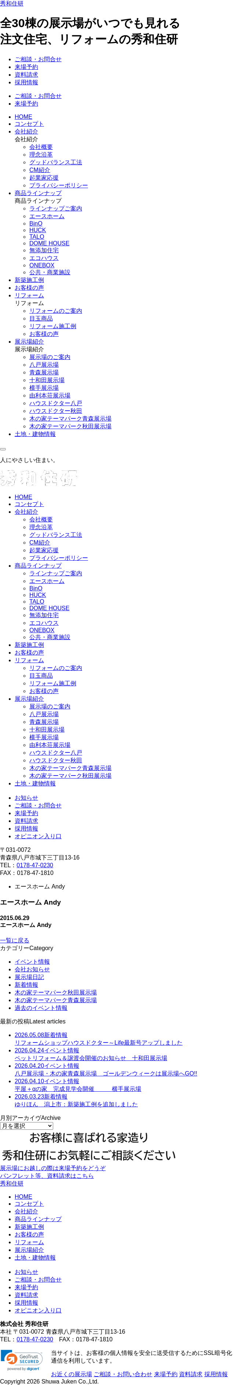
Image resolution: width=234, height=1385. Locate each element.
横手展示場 (44, 388)
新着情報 (26, 985)
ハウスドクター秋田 (55, 411)
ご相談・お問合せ (38, 59)
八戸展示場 (44, 365)
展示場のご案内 (49, 357)
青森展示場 (44, 372)
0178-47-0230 (35, 865)
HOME (23, 117)
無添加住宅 (44, 250)
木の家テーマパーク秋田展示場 (70, 426)
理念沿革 (41, 154)
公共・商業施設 (49, 272)
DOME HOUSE (49, 243)
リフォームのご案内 (55, 311)
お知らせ (26, 798)
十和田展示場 (47, 380)
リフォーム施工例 (52, 326)
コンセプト (29, 124)
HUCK (37, 230)
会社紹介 (26, 131)
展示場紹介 (29, 341)
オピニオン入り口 (38, 836)
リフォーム (29, 295)
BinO (36, 223)
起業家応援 (44, 178)
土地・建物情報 (35, 434)
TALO (36, 237)
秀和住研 (11, 3)
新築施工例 (29, 280)
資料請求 (26, 75)
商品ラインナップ (38, 193)
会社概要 (41, 147)
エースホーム (47, 216)
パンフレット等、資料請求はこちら (47, 1176)
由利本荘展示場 (49, 395)
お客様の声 (29, 288)
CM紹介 (39, 170)
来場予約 (26, 67)
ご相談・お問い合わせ (123, 1374)
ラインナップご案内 (55, 208)
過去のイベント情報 (41, 1008)
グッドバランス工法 (55, 162)
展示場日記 (29, 977)
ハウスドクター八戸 (55, 403)
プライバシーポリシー (58, 185)
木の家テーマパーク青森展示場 (70, 418)
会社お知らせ (32, 969)
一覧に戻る (14, 940)
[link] (22, 1360)
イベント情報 (32, 962)
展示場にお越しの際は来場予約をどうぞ (53, 1168)
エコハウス (44, 258)
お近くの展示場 (71, 1374)
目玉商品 (41, 318)
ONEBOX (41, 265)
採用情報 (26, 82)
